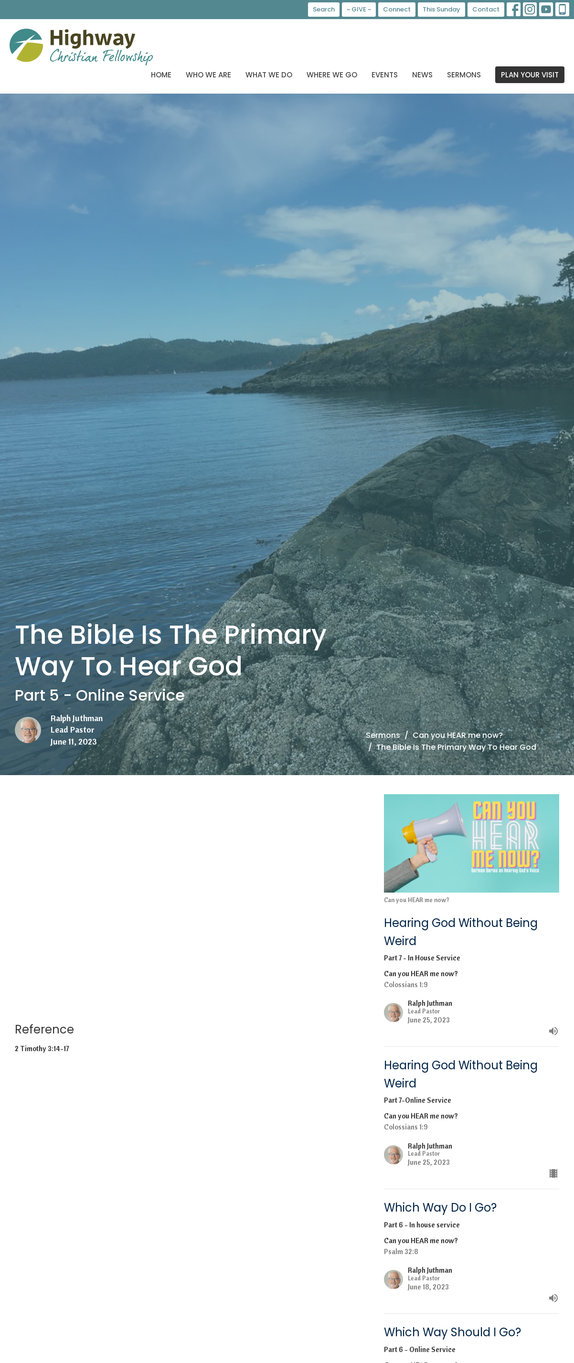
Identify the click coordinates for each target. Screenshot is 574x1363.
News (422, 75)
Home (161, 75)
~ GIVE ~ (359, 9)
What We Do (268, 75)
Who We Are (208, 75)
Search (324, 9)
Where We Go (332, 75)
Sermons (464, 75)
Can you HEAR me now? (458, 735)
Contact (486, 9)
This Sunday (441, 9)
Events (385, 75)
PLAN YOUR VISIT (530, 75)
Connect (397, 9)
